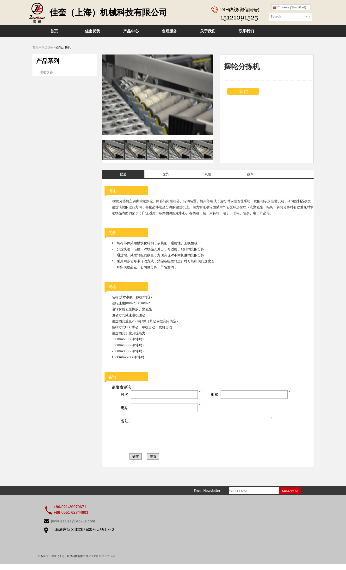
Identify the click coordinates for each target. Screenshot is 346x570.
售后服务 (169, 31)
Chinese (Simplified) (289, 7)
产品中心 (131, 31)
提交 (135, 462)
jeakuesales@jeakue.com (73, 527)
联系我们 (246, 31)
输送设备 (47, 47)
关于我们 (208, 31)
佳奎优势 (92, 31)
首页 (54, 31)
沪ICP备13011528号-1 (102, 561)
